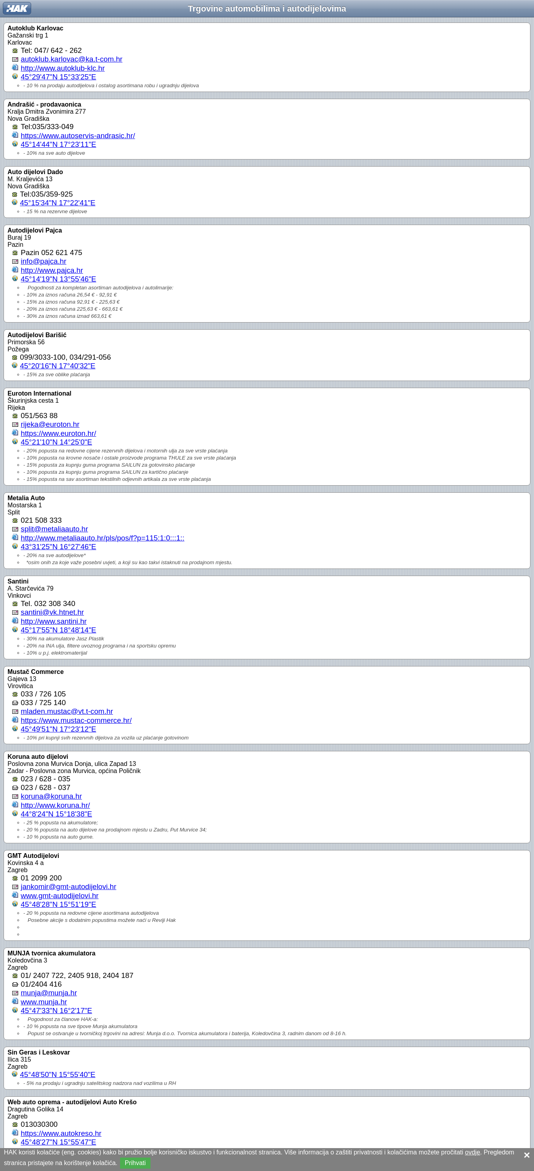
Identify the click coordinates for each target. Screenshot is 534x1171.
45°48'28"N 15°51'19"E (58, 904)
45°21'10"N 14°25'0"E (56, 442)
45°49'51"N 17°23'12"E (58, 729)
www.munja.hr (44, 1002)
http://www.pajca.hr (52, 270)
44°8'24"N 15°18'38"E (56, 814)
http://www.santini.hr (54, 621)
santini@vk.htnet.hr (52, 612)
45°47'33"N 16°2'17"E (56, 1010)
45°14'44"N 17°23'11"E (58, 144)
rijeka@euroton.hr (50, 424)
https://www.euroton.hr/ (58, 433)
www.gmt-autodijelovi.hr (60, 895)
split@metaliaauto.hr (54, 529)
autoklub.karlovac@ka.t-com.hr (71, 59)
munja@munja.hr (49, 993)
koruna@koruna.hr (51, 796)
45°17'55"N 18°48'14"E (58, 630)
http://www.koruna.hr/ (55, 805)
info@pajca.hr (43, 261)
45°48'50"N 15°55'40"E (58, 1074)
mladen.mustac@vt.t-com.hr (67, 711)
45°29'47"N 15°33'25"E (58, 77)
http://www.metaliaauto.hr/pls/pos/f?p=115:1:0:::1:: (102, 538)
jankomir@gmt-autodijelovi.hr (69, 886)
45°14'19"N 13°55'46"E (58, 279)
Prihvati (135, 1163)
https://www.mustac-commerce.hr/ (76, 720)
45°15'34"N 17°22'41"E (58, 203)
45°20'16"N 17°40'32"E (58, 366)
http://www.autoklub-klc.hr (63, 68)
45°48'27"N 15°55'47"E (58, 1142)
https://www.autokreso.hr (61, 1133)
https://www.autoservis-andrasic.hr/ (78, 135)
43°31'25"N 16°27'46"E (58, 546)
